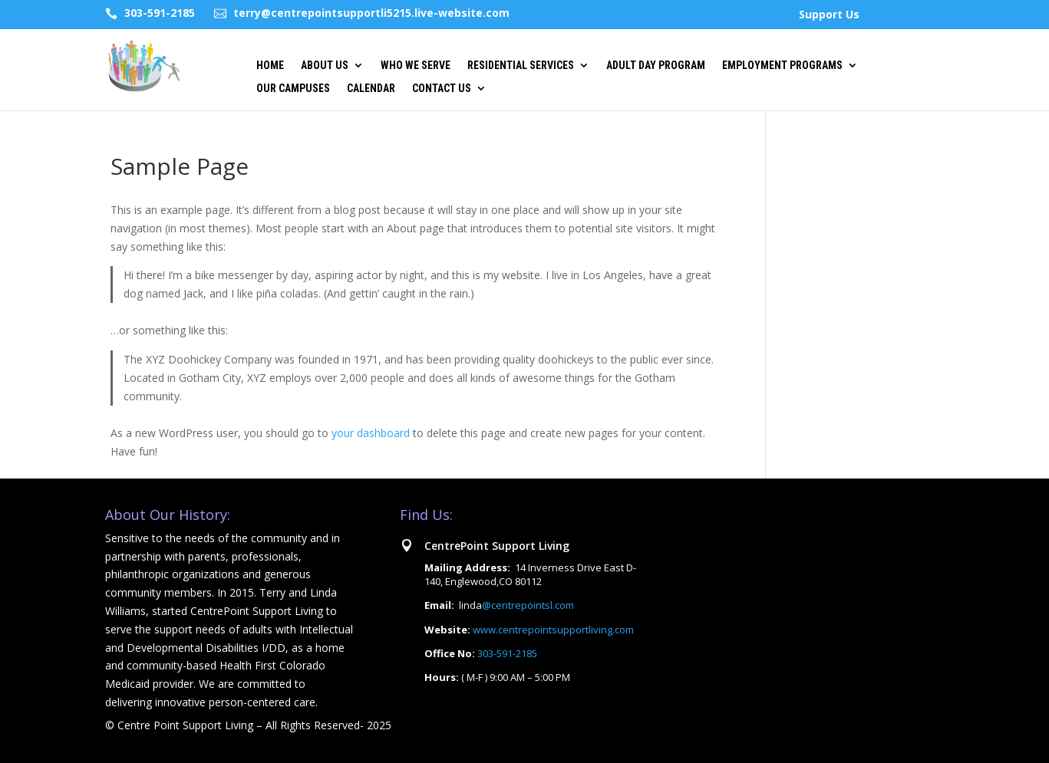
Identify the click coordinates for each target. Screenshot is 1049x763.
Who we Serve (415, 65)
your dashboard (371, 433)
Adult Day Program (655, 65)
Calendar (371, 88)
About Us (324, 65)
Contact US (441, 88)
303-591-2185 (159, 12)
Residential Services (520, 65)
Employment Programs (782, 65)
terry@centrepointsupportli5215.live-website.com (371, 12)
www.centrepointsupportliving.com (553, 629)
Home (270, 65)
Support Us (829, 15)
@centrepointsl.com (528, 605)
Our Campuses (293, 88)
